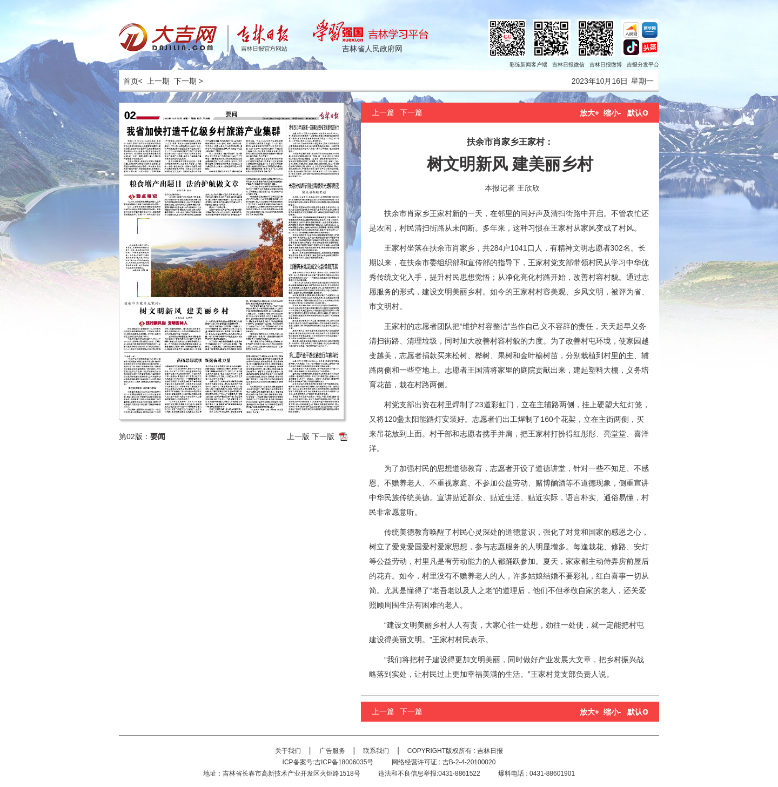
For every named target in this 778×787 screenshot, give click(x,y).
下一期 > (188, 81)
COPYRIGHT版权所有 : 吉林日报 (455, 751)
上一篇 (383, 112)
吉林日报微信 (568, 65)
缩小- (612, 113)
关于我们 (288, 751)
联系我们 (376, 751)
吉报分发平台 (643, 65)
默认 (637, 113)
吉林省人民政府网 (372, 48)
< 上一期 (154, 81)
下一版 (323, 436)
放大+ (589, 113)
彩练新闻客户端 (528, 65)
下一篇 (411, 112)
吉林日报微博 (605, 65)
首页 (128, 81)
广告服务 (332, 751)
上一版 (298, 436)
